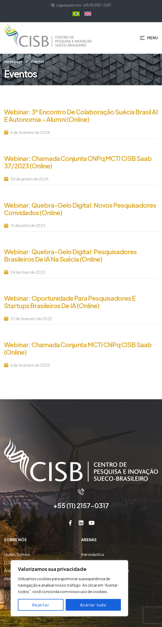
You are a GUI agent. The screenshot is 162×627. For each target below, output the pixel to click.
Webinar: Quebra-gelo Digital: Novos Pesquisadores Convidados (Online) (80, 208)
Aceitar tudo (93, 604)
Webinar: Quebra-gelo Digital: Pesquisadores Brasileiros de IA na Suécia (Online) (70, 255)
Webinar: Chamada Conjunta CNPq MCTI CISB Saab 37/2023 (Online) (78, 162)
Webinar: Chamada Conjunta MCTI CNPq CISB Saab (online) (78, 348)
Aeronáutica (92, 554)
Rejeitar (40, 604)
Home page (13, 62)
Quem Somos (17, 554)
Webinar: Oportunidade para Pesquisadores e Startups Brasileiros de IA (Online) (70, 301)
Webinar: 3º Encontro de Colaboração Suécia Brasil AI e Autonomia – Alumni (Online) (81, 115)
